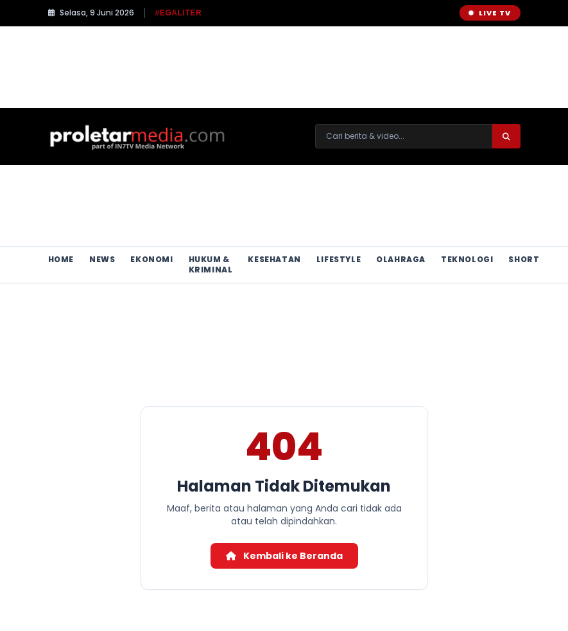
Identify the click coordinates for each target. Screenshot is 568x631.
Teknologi (467, 259)
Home (61, 259)
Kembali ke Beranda (284, 555)
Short (523, 259)
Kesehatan (274, 259)
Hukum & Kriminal (211, 264)
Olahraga (401, 259)
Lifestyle (338, 259)
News (102, 259)
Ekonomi (151, 259)
